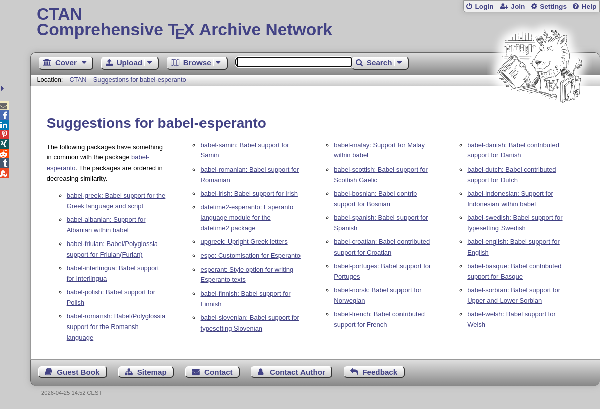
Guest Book (78, 372)
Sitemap (152, 372)
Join (518, 6)
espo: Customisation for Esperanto (251, 255)
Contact (218, 372)
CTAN (78, 80)
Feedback (379, 372)
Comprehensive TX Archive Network (315, 23)
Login (484, 6)
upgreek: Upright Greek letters (244, 242)
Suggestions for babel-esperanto (139, 80)
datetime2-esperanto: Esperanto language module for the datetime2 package (247, 217)
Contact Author (297, 372)
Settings (553, 6)
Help (589, 6)
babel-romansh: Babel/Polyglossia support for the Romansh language (116, 326)
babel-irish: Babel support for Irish (249, 193)
